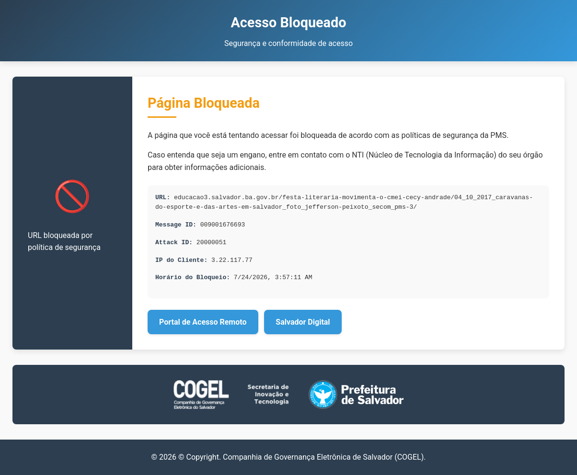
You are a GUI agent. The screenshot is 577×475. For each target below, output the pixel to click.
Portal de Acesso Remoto (203, 322)
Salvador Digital (303, 322)
